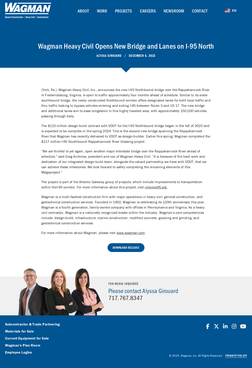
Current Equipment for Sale (27, 338)
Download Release (126, 247)
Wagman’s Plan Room (22, 345)
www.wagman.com (131, 232)
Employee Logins (18, 352)
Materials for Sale (19, 331)
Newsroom (174, 11)
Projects (123, 11)
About (83, 11)
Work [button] (102, 11)
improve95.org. (156, 187)
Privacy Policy (236, 355)
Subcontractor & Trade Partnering (32, 324)
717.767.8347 (125, 298)
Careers (148, 11)
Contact (200, 11)
